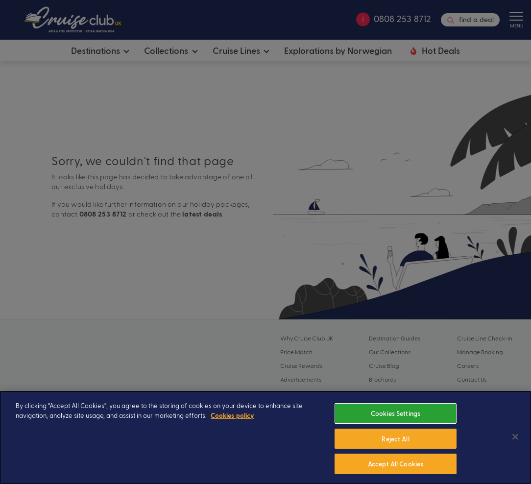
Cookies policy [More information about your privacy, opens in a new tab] (232, 429)
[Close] (515, 450)
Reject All (395, 452)
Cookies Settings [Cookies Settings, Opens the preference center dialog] (395, 427)
